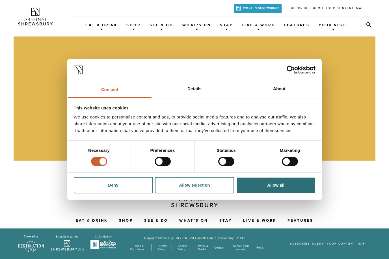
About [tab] (279, 88)
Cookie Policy (182, 247)
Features (297, 25)
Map (360, 8)
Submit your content (332, 8)
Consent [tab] (109, 89)
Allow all (275, 185)
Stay (226, 27)
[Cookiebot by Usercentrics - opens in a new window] (290, 70)
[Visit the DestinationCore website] (31, 243)
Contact (219, 247)
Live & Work (258, 27)
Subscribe (298, 8)
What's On (196, 27)
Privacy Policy (162, 247)
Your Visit (333, 27)
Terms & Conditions (137, 247)
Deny (113, 185)
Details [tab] (194, 88)
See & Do (161, 27)
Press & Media (203, 247)
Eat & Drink (101, 27)
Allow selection (194, 185)
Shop (133, 27)
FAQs (260, 247)
